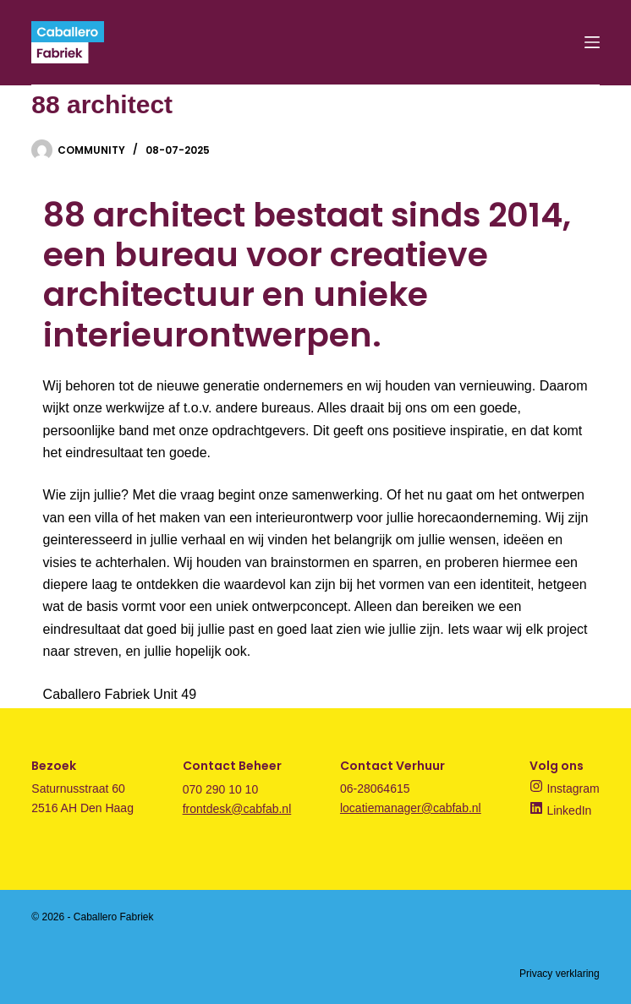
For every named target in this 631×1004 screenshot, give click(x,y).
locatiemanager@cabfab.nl (410, 808)
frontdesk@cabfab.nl (237, 809)
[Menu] (592, 42)
